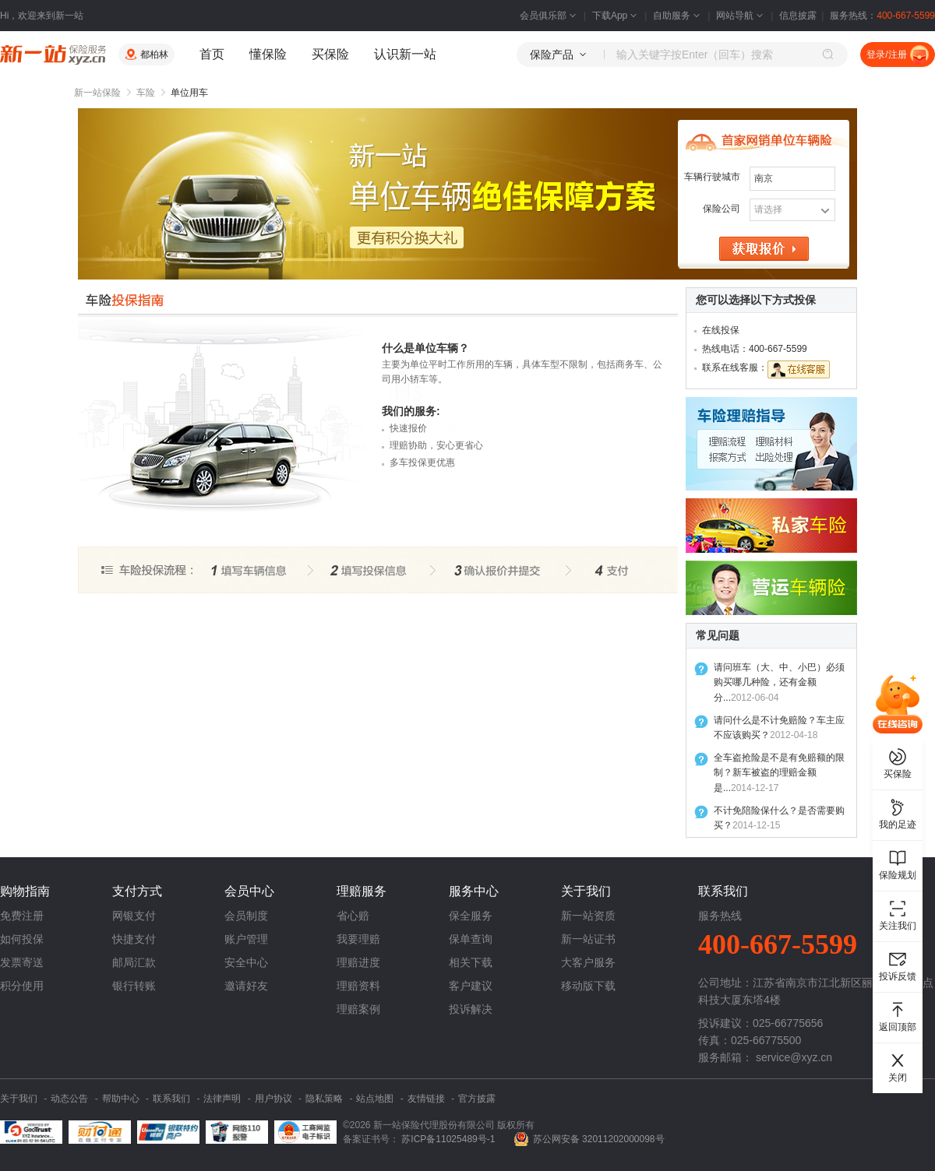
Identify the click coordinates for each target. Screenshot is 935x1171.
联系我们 (171, 1098)
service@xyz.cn (794, 1057)
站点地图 (374, 1098)
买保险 (330, 54)
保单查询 (470, 939)
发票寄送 (22, 962)
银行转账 (134, 985)
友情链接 (426, 1098)
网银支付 (134, 915)
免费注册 (22, 915)
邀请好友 (246, 985)
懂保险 (268, 54)
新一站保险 (97, 92)
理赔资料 (358, 985)
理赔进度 (358, 962)
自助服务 (678, 15)
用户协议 (273, 1098)
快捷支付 (134, 939)
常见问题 (717, 635)
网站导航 (741, 15)
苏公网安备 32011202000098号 (599, 1139)
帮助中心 (120, 1098)
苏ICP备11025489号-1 (449, 1139)
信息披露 (798, 15)
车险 (145, 92)
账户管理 (246, 939)
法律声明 (222, 1098)
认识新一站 (405, 54)
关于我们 (18, 1098)
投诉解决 (470, 1009)
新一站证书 (588, 939)
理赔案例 (358, 1009)
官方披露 (477, 1098)
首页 (211, 54)
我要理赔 (358, 939)
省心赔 (353, 915)
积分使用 (22, 985)
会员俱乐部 (549, 15)
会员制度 (246, 915)
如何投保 (22, 939)
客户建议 (470, 985)
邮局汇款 (134, 962)
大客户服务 (588, 962)
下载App (616, 15)
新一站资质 (588, 915)
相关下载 (470, 962)
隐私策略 (324, 1098)
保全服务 (470, 915)
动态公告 (69, 1098)
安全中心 (246, 962)
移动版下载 (588, 985)
